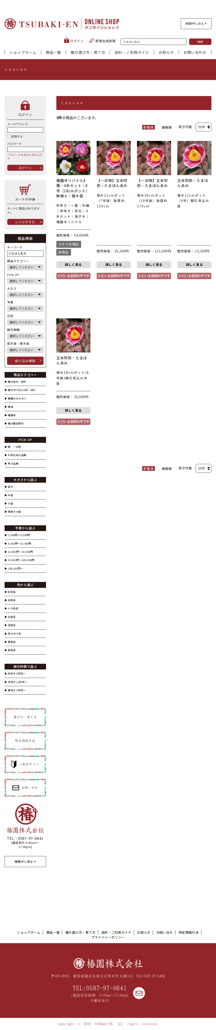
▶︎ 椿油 (9, 406)
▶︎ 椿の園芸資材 (14, 423)
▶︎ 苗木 (9, 486)
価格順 (167, 127)
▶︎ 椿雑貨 (10, 415)
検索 (200, 42)
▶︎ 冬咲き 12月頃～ (16, 682)
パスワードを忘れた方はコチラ (24, 156)
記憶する (15, 136)
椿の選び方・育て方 (88, 52)
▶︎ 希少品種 (11, 463)
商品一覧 (53, 52)
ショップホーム (22, 52)
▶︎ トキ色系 (11, 608)
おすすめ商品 (69, 244)
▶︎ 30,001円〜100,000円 (19, 560)
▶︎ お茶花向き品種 (15, 455)
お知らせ (166, 52)
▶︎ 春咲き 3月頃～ (15, 690)
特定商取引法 (189, 932)
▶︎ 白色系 (10, 617)
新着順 (148, 127)
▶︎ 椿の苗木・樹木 (15, 381)
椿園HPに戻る (196, 24)
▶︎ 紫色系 (10, 650)
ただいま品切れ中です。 (73, 276)
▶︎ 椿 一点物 (13, 447)
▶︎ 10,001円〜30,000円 (19, 552)
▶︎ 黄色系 (10, 642)
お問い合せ (164, 932)
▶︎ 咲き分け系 (13, 633)
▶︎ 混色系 (10, 625)
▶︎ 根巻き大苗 (13, 511)
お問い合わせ (195, 52)
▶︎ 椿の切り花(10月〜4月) (20, 390)
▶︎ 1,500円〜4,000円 (17, 535)
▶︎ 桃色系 (10, 600)
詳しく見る (73, 264)
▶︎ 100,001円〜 (14, 568)
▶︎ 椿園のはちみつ (15, 398)
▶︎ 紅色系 (10, 592)
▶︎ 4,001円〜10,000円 (18, 543)
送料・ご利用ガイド (132, 52)
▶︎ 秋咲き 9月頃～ (15, 673)
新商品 (64, 252)
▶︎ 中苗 (9, 495)
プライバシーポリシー (108, 937)
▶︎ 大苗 (9, 503)
